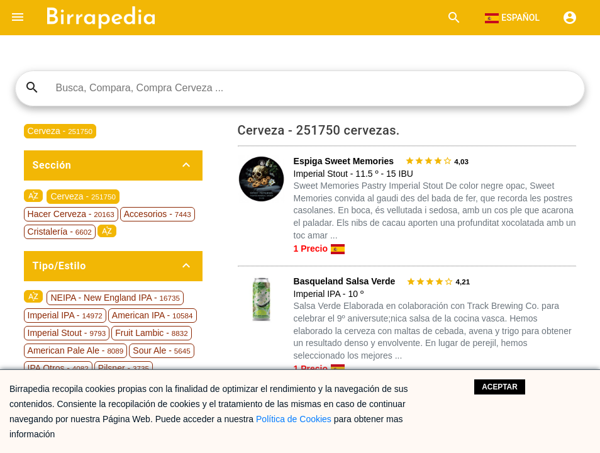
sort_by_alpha (33, 195)
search (32, 87)
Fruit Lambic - (151, 333)
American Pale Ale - (76, 350)
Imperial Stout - (67, 333)
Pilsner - (123, 368)
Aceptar (500, 387)
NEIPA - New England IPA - (114, 298)
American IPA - (152, 315)
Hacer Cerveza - (71, 214)
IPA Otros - (58, 368)
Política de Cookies (293, 419)
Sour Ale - (161, 350)
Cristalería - (60, 231)
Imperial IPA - (65, 315)
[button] (18, 18)
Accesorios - (157, 214)
